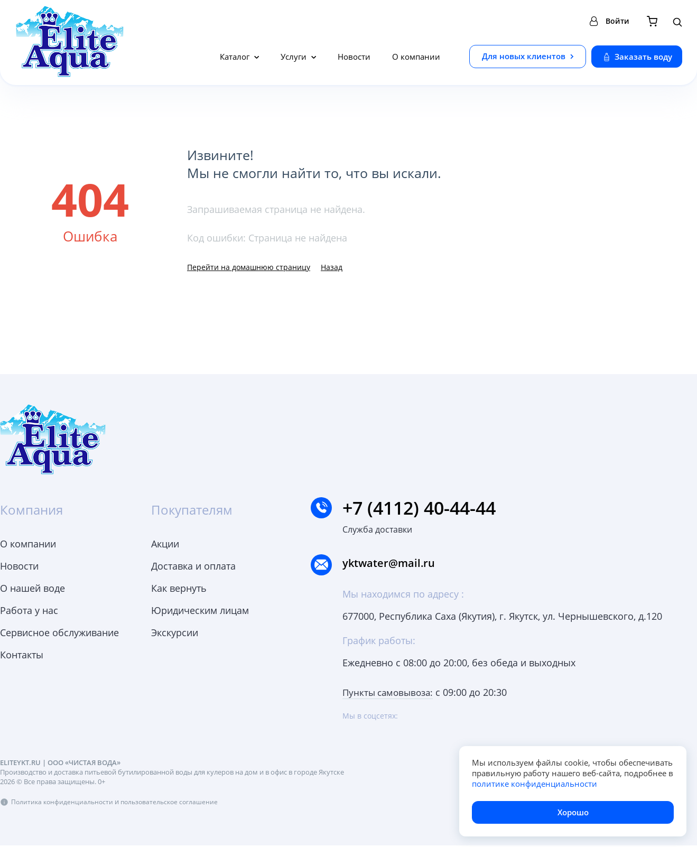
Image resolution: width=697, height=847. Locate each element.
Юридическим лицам (200, 610)
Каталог (236, 56)
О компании (416, 56)
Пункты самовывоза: (390, 694)
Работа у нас (29, 610)
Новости (354, 56)
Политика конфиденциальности (63, 803)
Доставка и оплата (193, 566)
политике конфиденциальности (534, 783)
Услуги (295, 56)
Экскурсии (174, 632)
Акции (165, 543)
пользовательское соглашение (175, 803)
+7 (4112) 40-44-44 (423, 508)
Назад (331, 267)
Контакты (21, 654)
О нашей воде (32, 588)
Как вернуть (179, 588)
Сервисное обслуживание (59, 632)
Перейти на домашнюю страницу (248, 267)
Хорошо (573, 812)
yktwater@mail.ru (399, 565)
